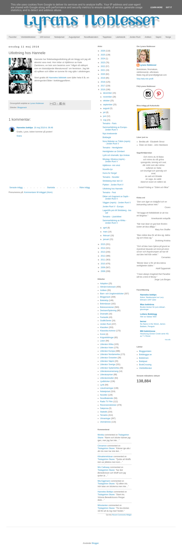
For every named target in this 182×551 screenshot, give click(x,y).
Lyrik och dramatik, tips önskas (116, 155)
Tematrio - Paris (109, 123)
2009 (103, 267)
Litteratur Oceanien (108, 358)
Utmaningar (105, 418)
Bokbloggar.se (145, 354)
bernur (143, 321)
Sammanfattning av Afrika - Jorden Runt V (114, 221)
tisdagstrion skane (106, 448)
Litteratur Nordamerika (110, 354)
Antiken (148, 37)
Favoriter (13, 37)
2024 (103, 58)
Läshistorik (120, 37)
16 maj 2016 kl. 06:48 (43, 127)
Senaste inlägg (16, 187)
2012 (103, 256)
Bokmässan (105, 304)
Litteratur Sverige (107, 364)
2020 (103, 74)
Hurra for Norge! (110, 173)
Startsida (51, 187)
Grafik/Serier (105, 320)
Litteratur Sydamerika (109, 368)
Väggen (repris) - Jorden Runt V (117, 202)
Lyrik (102, 385)
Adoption (104, 283)
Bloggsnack (22, 107)
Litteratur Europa (107, 351)
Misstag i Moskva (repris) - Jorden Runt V (114, 160)
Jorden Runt (135, 37)
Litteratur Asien (106, 347)
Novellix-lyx (108, 169)
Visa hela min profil (145, 79)
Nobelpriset (59, 37)
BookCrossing (145, 364)
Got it (169, 7)
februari (106, 235)
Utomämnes (105, 422)
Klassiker (104, 327)
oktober (106, 100)
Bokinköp (104, 300)
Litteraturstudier (107, 378)
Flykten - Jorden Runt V (113, 185)
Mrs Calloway (104, 467)
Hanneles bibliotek (58, 77)
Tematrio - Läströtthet (112, 217)
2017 (103, 86)
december (108, 93)
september (108, 104)
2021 (103, 70)
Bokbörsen (144, 358)
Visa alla (167, 339)
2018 (103, 82)
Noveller (103, 395)
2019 (103, 78)
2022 (103, 66)
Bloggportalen (145, 351)
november (108, 97)
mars (105, 232)
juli (104, 112)
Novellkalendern (91, 37)
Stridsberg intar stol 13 (112, 181)
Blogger (95, 543)
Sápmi (158, 37)
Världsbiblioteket (28, 37)
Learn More (156, 7)
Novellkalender (106, 398)
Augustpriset (74, 37)
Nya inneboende (110, 133)
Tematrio (104, 415)
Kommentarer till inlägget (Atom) (38, 192)
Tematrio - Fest (109, 192)
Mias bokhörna (147, 304)
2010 (103, 264)
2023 (103, 62)
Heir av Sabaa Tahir (148, 317)
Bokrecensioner (107, 307)
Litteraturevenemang (109, 371)
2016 (103, 89)
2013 (103, 252)
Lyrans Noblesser (148, 65)
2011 (103, 260)
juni (105, 116)
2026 (103, 51)
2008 (103, 271)
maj (105, 120)
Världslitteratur (145, 368)
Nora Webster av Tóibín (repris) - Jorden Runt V (116, 142)
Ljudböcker (105, 381)
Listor (102, 341)
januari (106, 239)
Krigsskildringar (107, 337)
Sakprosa (104, 408)
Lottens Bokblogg (148, 314)
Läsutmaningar (106, 388)
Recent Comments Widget (122, 515)
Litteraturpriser (106, 374)
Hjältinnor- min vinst (111, 165)
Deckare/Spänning (108, 310)
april (105, 228)
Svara (19, 136)
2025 (103, 55)
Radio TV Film (106, 401)
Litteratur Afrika (107, 344)
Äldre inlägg (84, 187)
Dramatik (104, 314)
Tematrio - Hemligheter (113, 147)
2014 (103, 248)
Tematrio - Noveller (111, 177)
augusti (106, 108)
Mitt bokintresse (147, 331)
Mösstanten (103, 505)
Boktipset (143, 361)
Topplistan (107, 37)
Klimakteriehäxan (105, 456)
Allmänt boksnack (108, 287)
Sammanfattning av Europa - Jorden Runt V (115, 128)
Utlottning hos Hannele (113, 189)
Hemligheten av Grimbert (114, 151)
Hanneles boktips (25, 127)
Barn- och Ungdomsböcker (112, 293)
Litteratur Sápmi (107, 361)
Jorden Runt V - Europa (113, 206)
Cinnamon (102, 446)
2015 (103, 244)
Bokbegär (107, 137)
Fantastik (104, 317)
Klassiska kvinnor (107, 331)
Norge (168, 37)
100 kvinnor (45, 37)
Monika (101, 435)
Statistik (103, 412)
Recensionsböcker (108, 405)
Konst (102, 334)
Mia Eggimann (104, 481)
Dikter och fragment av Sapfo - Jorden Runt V (116, 197)
